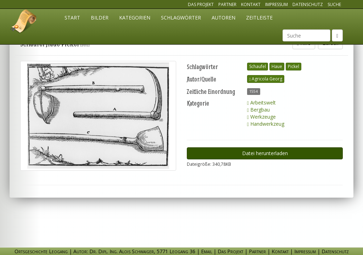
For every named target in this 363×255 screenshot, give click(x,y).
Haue (277, 66)
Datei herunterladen (265, 153)
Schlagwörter (181, 17)
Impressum (276, 4)
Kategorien (134, 17)
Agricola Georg (265, 79)
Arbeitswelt (261, 102)
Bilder (99, 17)
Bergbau (258, 109)
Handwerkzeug (265, 123)
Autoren (223, 17)
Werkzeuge (261, 116)
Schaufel (257, 66)
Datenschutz (307, 4)
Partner (227, 4)
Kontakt (251, 4)
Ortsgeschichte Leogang (24, 22)
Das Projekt (201, 4)
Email (206, 251)
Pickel (293, 66)
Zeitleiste (259, 17)
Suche (334, 4)
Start (72, 17)
